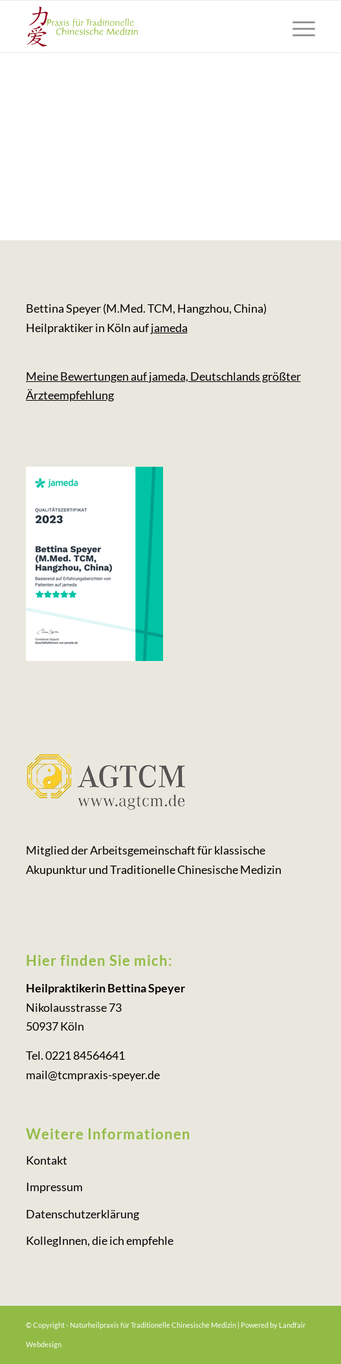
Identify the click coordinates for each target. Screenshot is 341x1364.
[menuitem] (297, 26)
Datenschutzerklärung (82, 1214)
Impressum (54, 1187)
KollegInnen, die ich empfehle (99, 1240)
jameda (169, 327)
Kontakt (46, 1160)
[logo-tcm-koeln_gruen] (142, 26)
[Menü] (297, 26)
